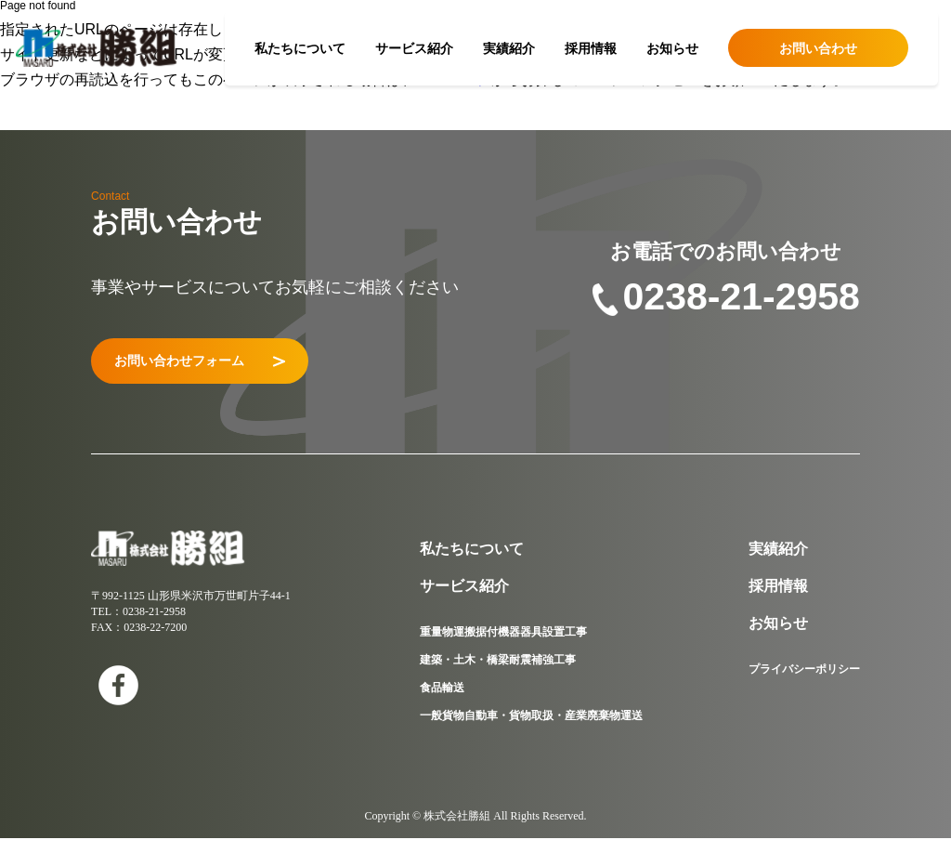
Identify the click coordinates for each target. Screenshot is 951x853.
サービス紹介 (414, 48)
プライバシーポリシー (804, 683)
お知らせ (672, 48)
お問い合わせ (818, 48)
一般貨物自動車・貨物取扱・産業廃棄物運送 (531, 730)
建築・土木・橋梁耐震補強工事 (498, 674)
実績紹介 (509, 48)
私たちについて (299, 48)
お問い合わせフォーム (236, 369)
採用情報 (591, 48)
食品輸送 (442, 702)
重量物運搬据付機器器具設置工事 (503, 646)
